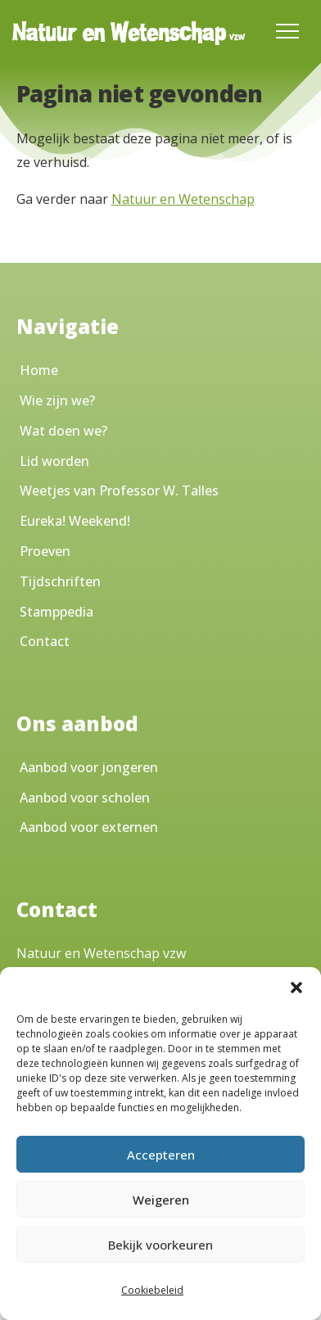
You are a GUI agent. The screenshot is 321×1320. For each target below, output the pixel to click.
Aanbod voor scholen (85, 798)
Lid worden (54, 461)
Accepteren (161, 1154)
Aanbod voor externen (89, 827)
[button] (296, 987)
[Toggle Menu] (287, 31)
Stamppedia (56, 612)
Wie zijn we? (57, 400)
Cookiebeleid (152, 1290)
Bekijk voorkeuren (160, 1244)
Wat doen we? (63, 431)
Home (39, 370)
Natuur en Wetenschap (183, 199)
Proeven (45, 551)
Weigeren (161, 1199)
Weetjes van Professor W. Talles (119, 490)
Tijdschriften (60, 581)
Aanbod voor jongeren (89, 767)
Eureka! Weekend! (75, 521)
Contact (45, 641)
